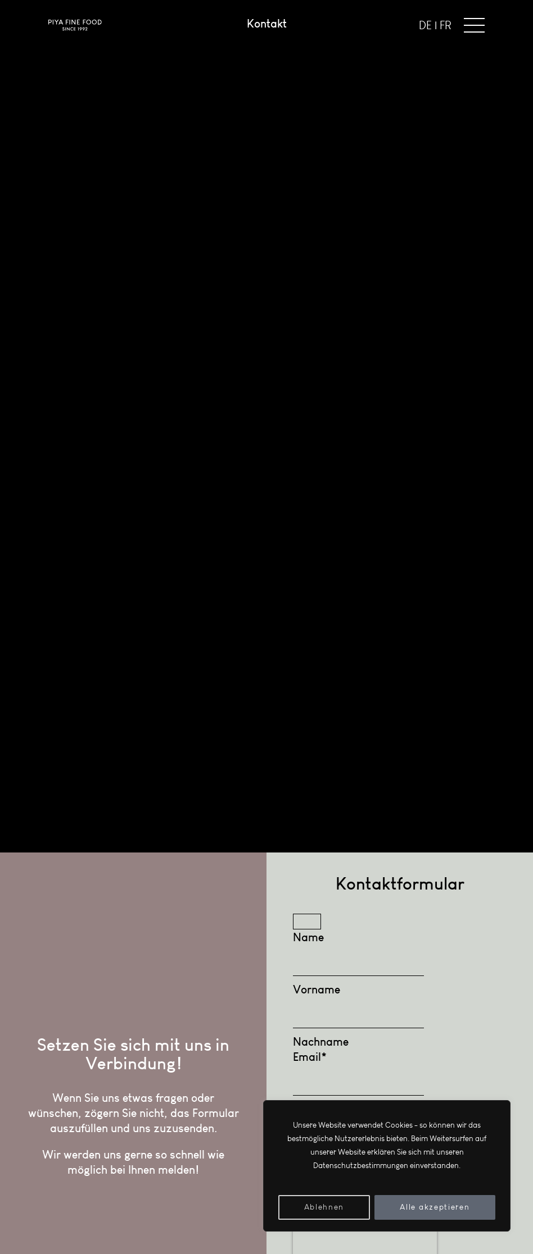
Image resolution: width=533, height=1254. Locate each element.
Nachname (321, 1041)
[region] (387, 1166)
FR (445, 25)
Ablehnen (324, 1207)
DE (425, 25)
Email (310, 1057)
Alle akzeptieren (434, 1207)
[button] (474, 25)
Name (308, 937)
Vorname (316, 989)
